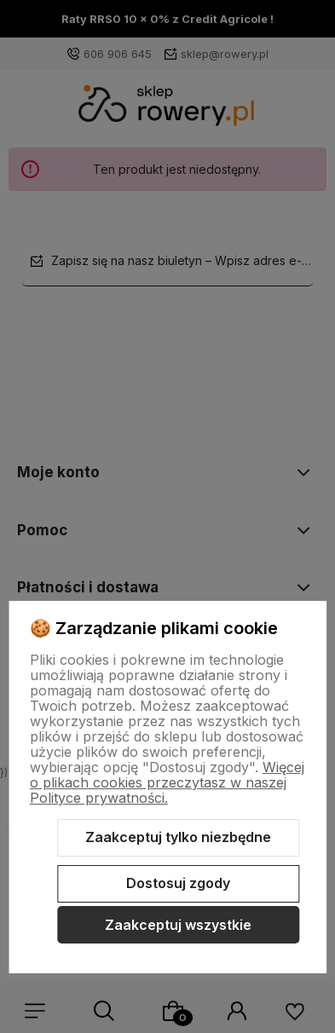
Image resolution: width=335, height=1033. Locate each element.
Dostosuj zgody (178, 883)
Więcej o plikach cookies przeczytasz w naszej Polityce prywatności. (167, 782)
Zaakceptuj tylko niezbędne (178, 836)
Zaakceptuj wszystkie (178, 924)
